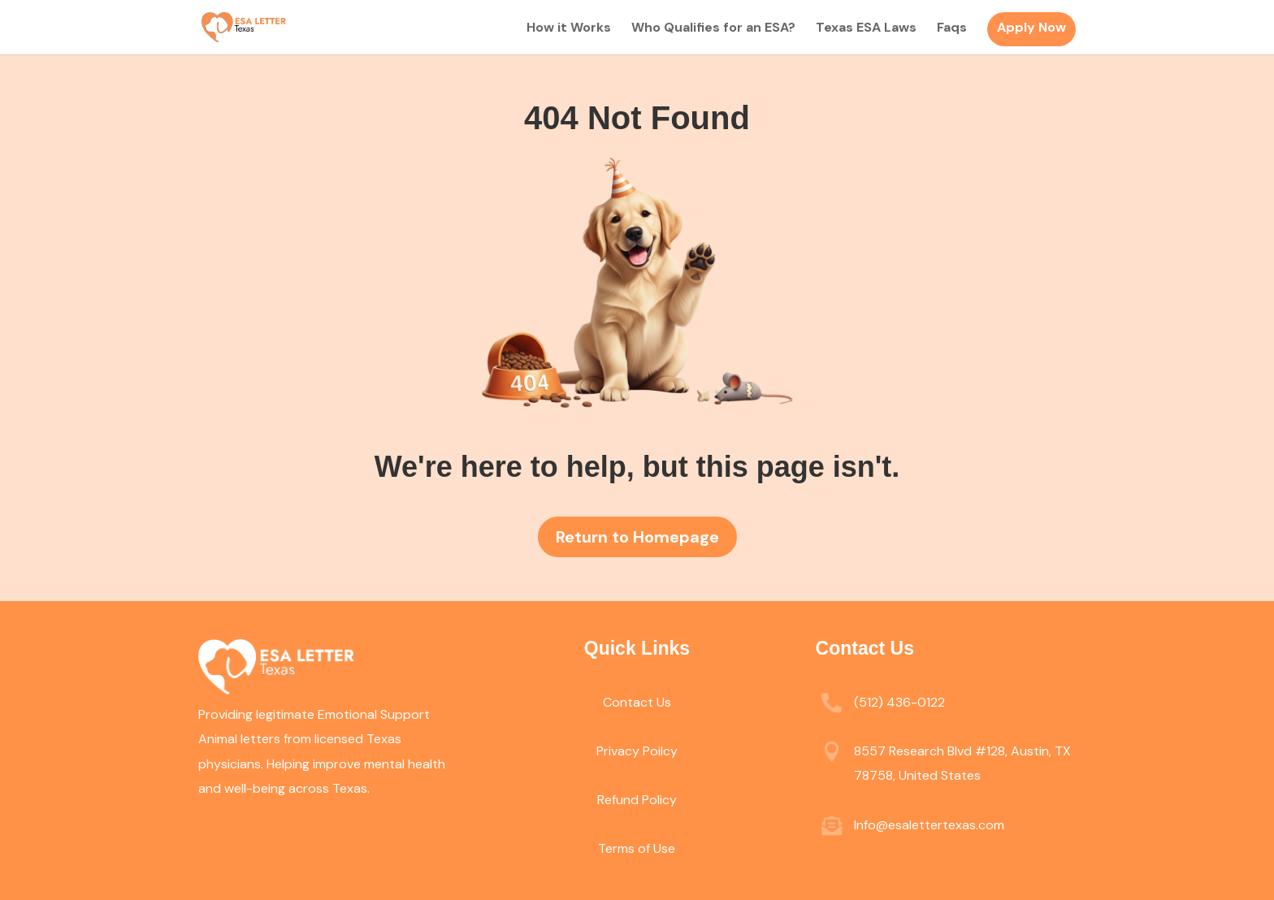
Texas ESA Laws (866, 29)
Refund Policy (637, 799)
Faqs (952, 29)
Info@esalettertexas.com (929, 824)
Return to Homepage (637, 536)
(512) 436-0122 (899, 702)
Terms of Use (636, 848)
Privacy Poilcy (637, 750)
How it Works (568, 29)
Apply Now (1031, 27)
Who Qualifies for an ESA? (713, 29)
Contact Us (637, 702)
